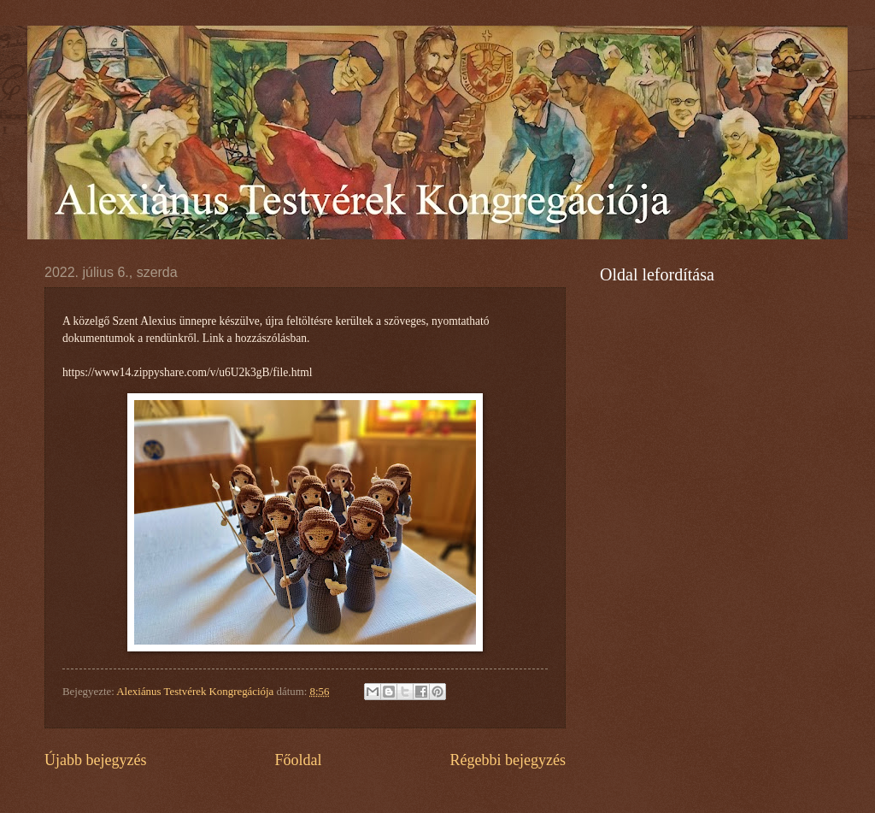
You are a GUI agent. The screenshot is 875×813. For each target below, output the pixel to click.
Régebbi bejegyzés (507, 760)
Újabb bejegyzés (95, 760)
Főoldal (297, 760)
